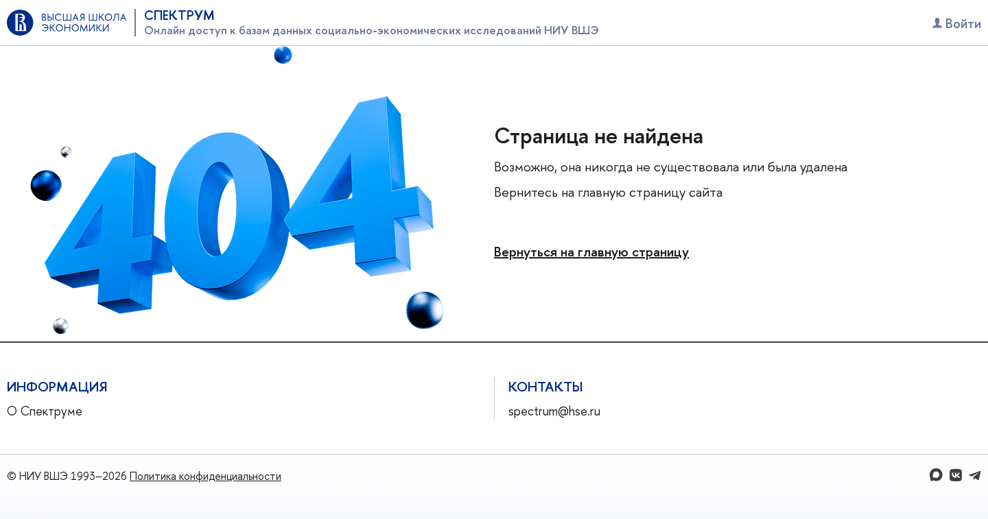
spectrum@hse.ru (554, 411)
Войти (956, 23)
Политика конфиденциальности (205, 475)
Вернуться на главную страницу (591, 251)
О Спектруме (44, 411)
